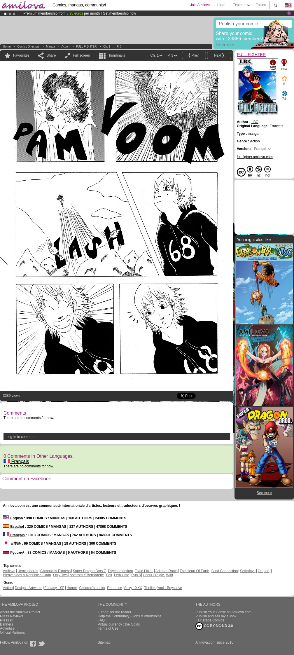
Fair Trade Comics (209, 620)
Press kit (6, 620)
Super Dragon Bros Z (89, 571)
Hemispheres (28, 571)
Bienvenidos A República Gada (27, 575)
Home (7, 46)
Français (16, 461)
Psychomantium (120, 571)
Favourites (21, 55)
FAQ (101, 620)
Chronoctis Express (55, 571)
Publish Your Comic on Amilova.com (223, 612)
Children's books (92, 588)
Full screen (81, 55)
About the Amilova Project (20, 612)
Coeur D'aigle (154, 575)
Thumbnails (116, 55)
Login (221, 5)
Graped (263, 571)
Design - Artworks (28, 588)
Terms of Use (108, 628)
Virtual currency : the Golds (119, 624)
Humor (71, 588)
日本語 (12, 544)
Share (51, 55)
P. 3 (119, 46)
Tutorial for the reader (114, 612)
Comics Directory (28, 46)
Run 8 (136, 575)
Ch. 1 (106, 46)
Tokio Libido (144, 571)
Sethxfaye (248, 571)
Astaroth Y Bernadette (87, 575)
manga (50, 46)
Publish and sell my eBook (216, 616)
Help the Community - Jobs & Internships (129, 616)
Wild (169, 575)
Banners (6, 624)
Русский (13, 553)
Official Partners (12, 632)
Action (65, 46)
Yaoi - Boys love (169, 588)
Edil (109, 575)
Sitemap (104, 642)
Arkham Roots (166, 571)
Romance (114, 588)
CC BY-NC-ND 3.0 (214, 626)
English (13, 518)
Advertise (7, 628)
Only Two (60, 575)
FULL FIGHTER (86, 46)
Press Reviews (11, 616)
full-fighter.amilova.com (255, 157)
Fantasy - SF (54, 588)
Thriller (150, 588)
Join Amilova (200, 5)
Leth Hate (121, 575)
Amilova (9, 571)
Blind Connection (224, 571)
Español (13, 527)
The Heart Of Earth (194, 571)
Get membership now (119, 13)
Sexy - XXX (133, 588)
